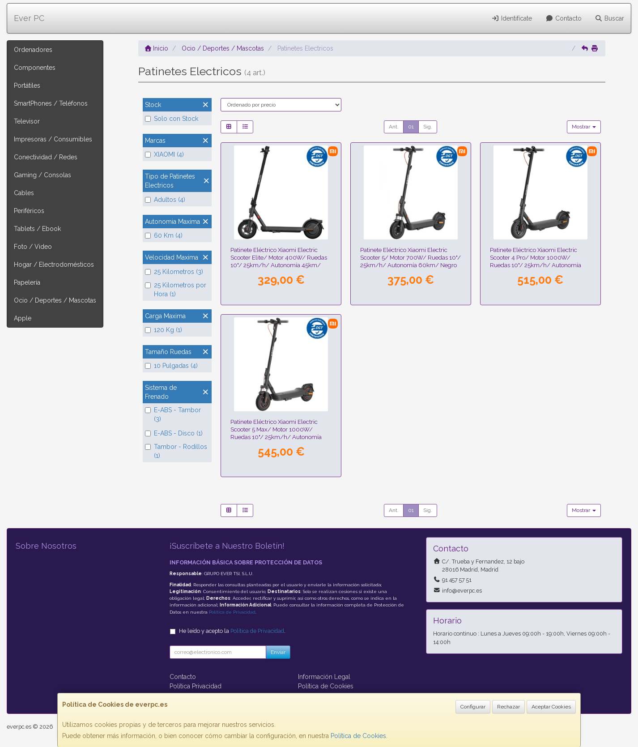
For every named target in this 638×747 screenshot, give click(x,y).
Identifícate (512, 18)
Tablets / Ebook (37, 228)
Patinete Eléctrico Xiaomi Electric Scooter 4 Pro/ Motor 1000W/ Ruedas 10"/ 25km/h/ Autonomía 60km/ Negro (535, 261)
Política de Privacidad (232, 612)
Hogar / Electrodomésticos (54, 264)
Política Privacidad (195, 686)
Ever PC (29, 18)
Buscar (610, 18)
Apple (22, 318)
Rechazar (508, 707)
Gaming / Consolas (42, 175)
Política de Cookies (358, 735)
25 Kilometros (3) (174, 271)
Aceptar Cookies (551, 707)
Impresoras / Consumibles (53, 139)
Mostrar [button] (584, 127)
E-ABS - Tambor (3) (173, 414)
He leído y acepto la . (232, 630)
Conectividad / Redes (45, 157)
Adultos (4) (165, 199)
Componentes (34, 67)
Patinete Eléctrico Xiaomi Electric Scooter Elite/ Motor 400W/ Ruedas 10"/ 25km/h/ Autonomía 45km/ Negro (278, 261)
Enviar (278, 652)
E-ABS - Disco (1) (174, 433)
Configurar (472, 707)
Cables (24, 192)
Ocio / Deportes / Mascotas (55, 300)
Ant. (394, 127)
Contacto (563, 18)
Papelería (27, 282)
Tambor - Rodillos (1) (176, 451)
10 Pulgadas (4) (171, 365)
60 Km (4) (164, 235)
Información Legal (324, 676)
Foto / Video (33, 246)
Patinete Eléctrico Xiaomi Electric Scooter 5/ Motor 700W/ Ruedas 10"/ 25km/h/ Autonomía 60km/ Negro (410, 257)
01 (411, 127)
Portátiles (27, 85)
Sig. (427, 127)
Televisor (27, 121)
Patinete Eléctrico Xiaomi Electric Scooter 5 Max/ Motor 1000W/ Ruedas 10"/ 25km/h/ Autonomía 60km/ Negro (276, 433)
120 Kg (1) (163, 329)
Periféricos (29, 210)
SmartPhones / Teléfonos (51, 103)
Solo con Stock (171, 118)
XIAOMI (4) (164, 154)
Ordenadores (33, 49)
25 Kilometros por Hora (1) (175, 290)
